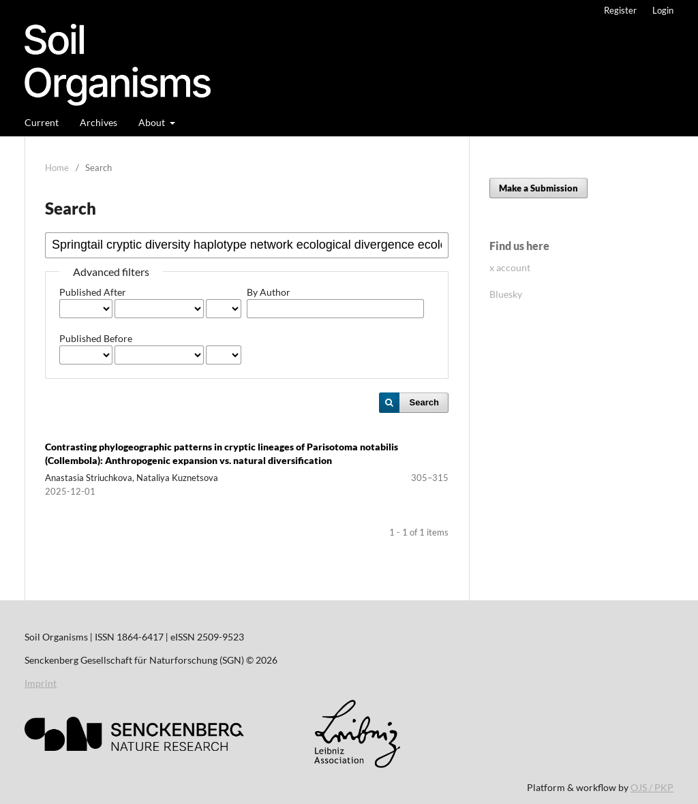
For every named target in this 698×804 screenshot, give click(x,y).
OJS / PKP (652, 787)
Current (42, 122)
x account (509, 267)
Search (424, 402)
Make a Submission (538, 188)
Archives (98, 122)
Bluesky (505, 294)
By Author (268, 292)
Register (620, 10)
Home (57, 167)
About (152, 122)
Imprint (41, 683)
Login (662, 10)
